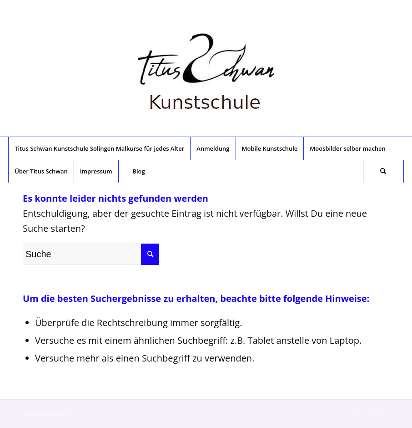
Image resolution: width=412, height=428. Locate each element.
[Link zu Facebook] (369, 411)
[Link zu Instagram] (382, 411)
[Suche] (383, 171)
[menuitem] (99, 148)
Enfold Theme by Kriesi (96, 413)
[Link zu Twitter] (355, 411)
